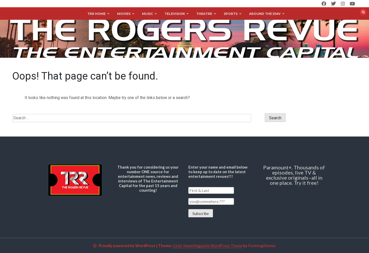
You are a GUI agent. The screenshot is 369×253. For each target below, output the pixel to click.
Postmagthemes (262, 245)
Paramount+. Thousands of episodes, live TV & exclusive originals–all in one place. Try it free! (294, 175)
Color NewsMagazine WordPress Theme (207, 245)
